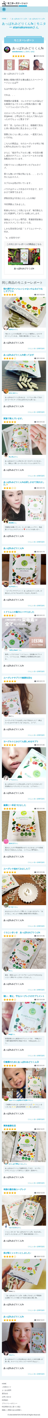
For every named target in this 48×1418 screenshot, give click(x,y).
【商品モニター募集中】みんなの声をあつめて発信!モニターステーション (15, 3)
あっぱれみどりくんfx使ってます (18, 355)
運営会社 (5, 1393)
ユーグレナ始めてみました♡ (16, 869)
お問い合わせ (6, 1397)
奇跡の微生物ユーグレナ (14, 1189)
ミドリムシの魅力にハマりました (18, 612)
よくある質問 (6, 1390)
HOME (4, 1384)
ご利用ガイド (6, 1387)
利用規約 (5, 1400)
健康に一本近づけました (14, 805)
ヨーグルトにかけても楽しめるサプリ (20, 741)
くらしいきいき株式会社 (36, 348)
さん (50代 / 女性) (23, 52)
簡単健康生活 (9, 1125)
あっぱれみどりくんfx (13, 548)
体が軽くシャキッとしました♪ (17, 1253)
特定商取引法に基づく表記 (11, 1407)
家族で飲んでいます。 (13, 418)
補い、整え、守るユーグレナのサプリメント (23, 996)
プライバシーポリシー (9, 1403)
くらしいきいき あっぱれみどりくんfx (21, 932)
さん (13, 329)
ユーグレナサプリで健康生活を (17, 678)
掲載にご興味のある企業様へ (12, 1410)
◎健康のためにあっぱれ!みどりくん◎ (21, 1062)
